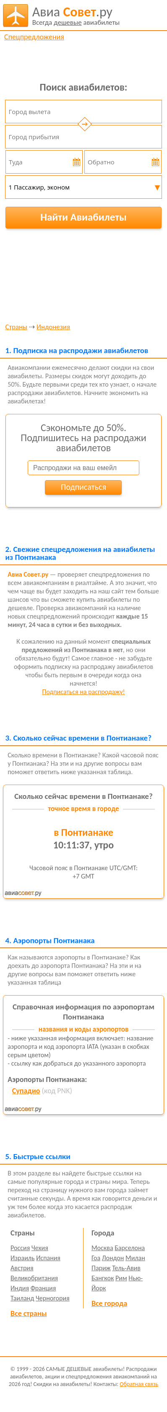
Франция (43, 1288)
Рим (121, 1278)
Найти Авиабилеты (83, 217)
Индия (19, 1288)
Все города (109, 1303)
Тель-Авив (126, 1268)
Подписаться (83, 487)
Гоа (95, 1258)
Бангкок (102, 1278)
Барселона (130, 1248)
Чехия (39, 1248)
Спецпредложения (34, 37)
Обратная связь (139, 1384)
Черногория (53, 1298)
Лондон (113, 1258)
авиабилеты (76, 15)
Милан (135, 1258)
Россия (20, 1248)
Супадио (26, 1090)
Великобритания (34, 1278)
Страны (16, 327)
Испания (48, 1258)
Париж (101, 1268)
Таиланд (22, 1298)
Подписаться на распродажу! (83, 692)
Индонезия (53, 327)
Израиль (22, 1258)
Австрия (22, 1268)
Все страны (28, 1313)
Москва (102, 1248)
